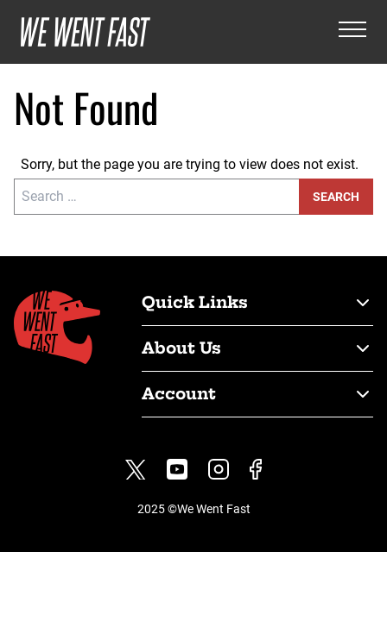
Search (336, 197)
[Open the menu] (352, 32)
